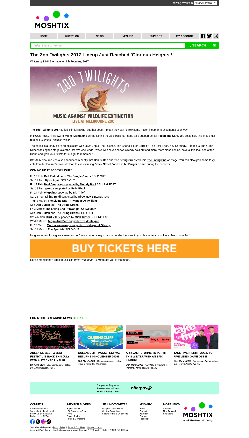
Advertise (143, 414)
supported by (70, 184)
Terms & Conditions (76, 419)
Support (156, 36)
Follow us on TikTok (39, 416)
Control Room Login (111, 411)
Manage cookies (94, 427)
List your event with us (113, 408)
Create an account (39, 408)
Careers (143, 416)
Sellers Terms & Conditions (115, 414)
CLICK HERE (81, 318)
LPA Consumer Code (77, 411)
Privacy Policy (73, 416)
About (142, 408)
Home (44, 36)
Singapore (168, 414)
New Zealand (169, 411)
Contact (143, 411)
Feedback (144, 419)
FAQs (69, 414)
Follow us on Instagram (41, 414)
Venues (128, 36)
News (100, 36)
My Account (184, 36)
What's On (72, 36)
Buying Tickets (73, 408)
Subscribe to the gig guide (42, 411)
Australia (167, 408)
